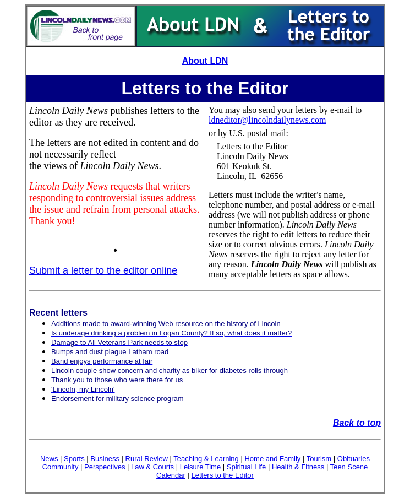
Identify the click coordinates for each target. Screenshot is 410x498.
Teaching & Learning (206, 458)
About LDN (205, 61)
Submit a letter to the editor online (103, 270)
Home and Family (272, 458)
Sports (74, 458)
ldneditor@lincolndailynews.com (267, 119)
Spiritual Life (246, 467)
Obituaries (353, 458)
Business (104, 458)
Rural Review (146, 458)
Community (60, 467)
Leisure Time (200, 467)
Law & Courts (152, 467)
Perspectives (104, 467)
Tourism (319, 458)
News (49, 458)
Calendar (170, 475)
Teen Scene (349, 467)
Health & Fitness (298, 467)
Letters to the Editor (222, 475)
